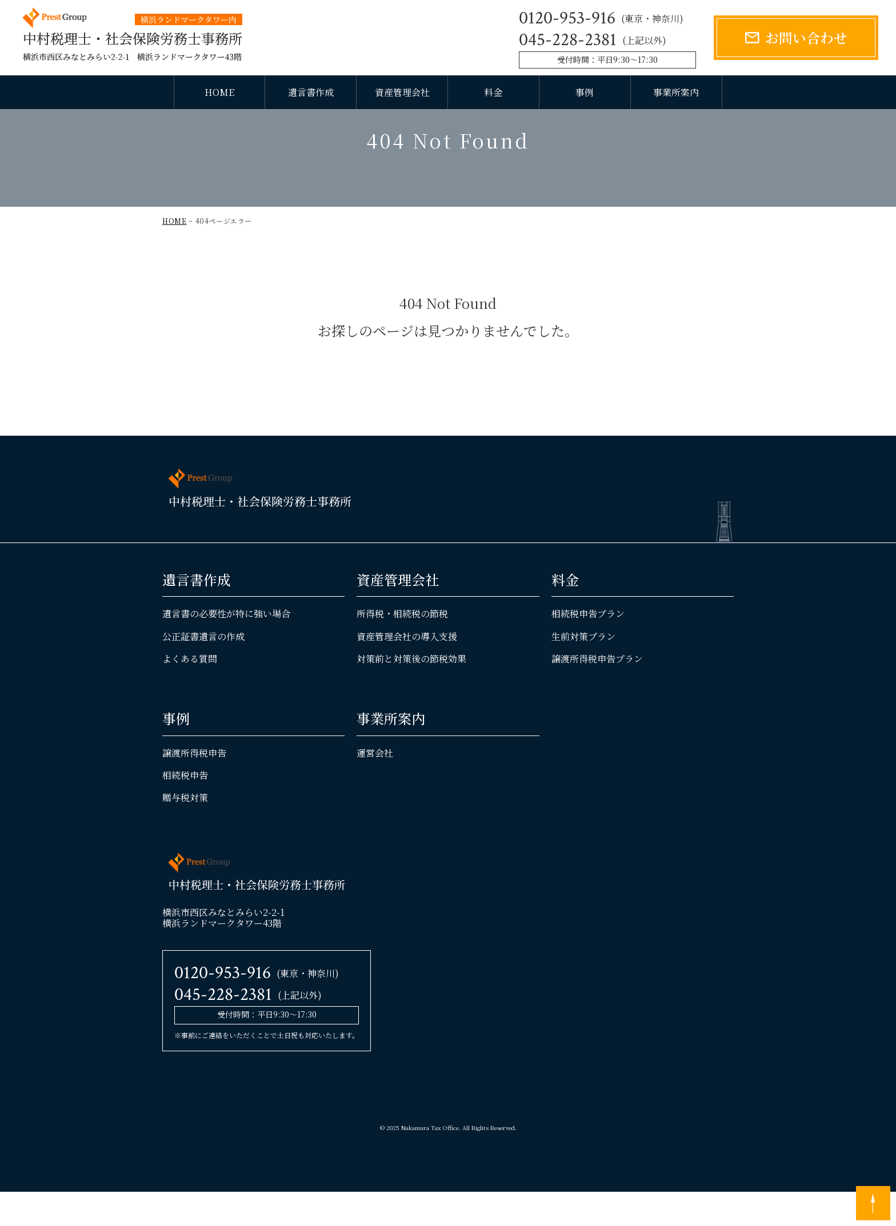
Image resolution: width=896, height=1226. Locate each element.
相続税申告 (185, 808)
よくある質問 (189, 692)
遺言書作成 (311, 92)
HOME (219, 92)
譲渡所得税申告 (194, 786)
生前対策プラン (583, 670)
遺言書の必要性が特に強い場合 (226, 647)
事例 (584, 92)
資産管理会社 (402, 92)
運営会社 (375, 786)
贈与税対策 (185, 831)
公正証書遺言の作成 (203, 670)
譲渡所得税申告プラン (597, 692)
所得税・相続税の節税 (402, 647)
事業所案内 (676, 92)
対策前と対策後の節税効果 (411, 692)
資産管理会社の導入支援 (407, 670)
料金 (493, 92)
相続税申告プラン (588, 647)
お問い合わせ (806, 37)
